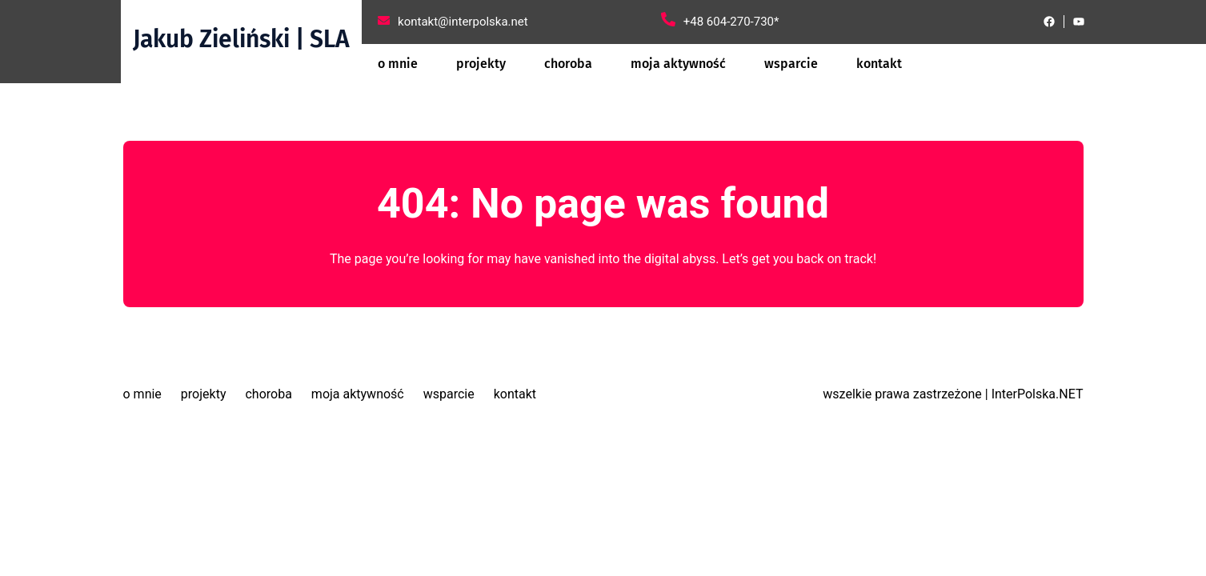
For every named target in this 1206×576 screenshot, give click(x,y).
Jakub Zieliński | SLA (241, 39)
